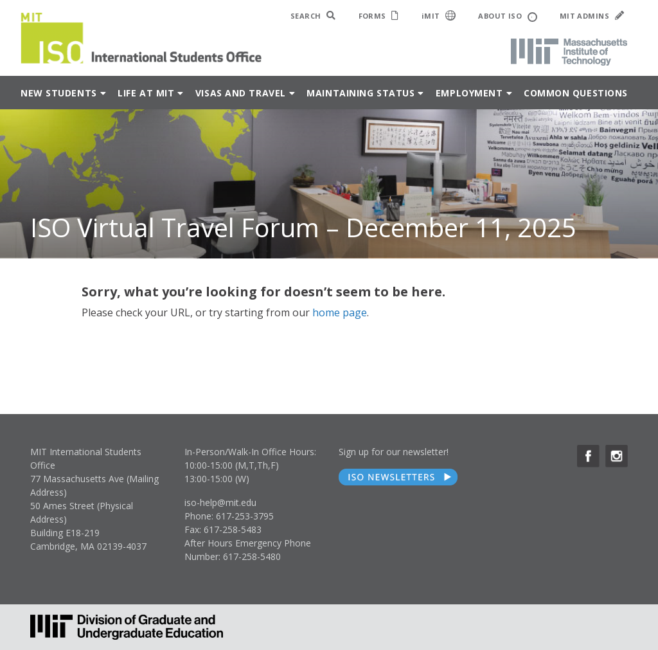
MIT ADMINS (592, 16)
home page (339, 312)
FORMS (379, 16)
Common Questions (576, 93)
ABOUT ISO (507, 16)
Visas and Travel (240, 93)
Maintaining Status (360, 93)
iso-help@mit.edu (220, 502)
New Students (59, 93)
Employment (469, 93)
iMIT (439, 15)
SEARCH (313, 16)
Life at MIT (146, 93)
